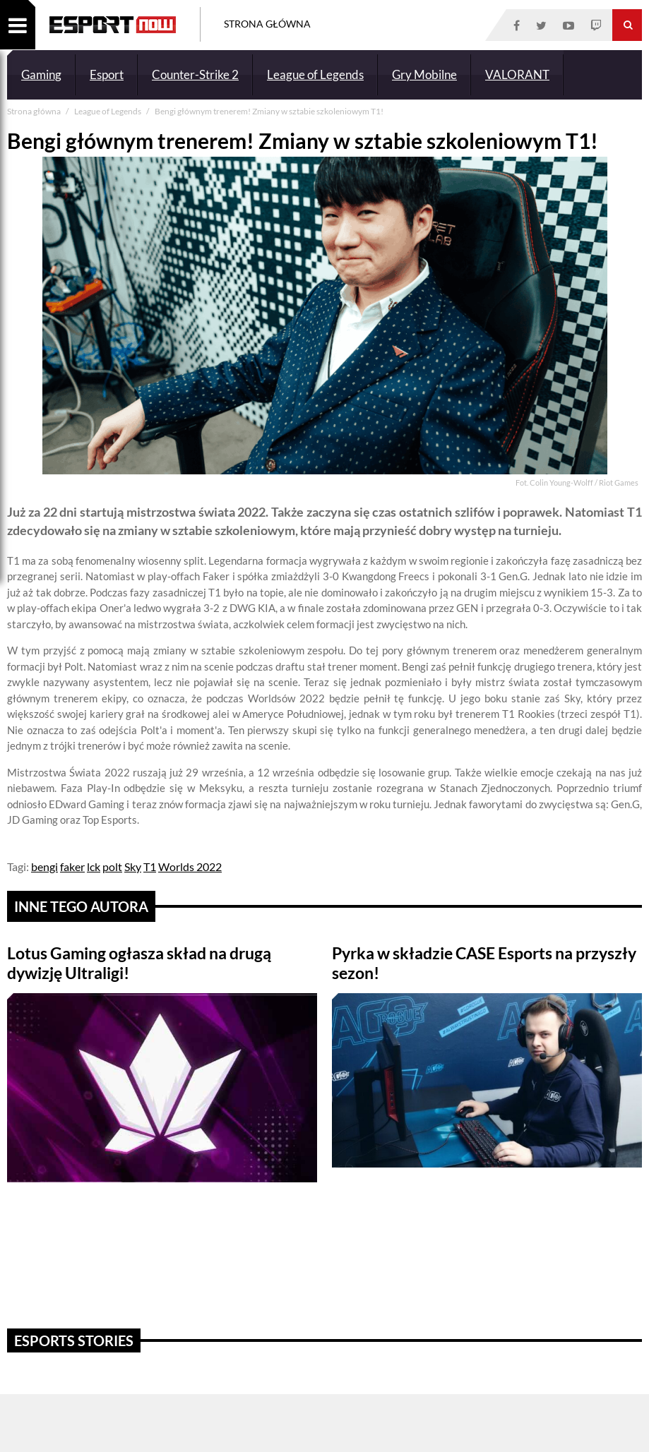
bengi (44, 866)
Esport (107, 74)
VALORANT (517, 74)
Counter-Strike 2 (195, 74)
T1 (149, 866)
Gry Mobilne (424, 74)
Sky (132, 866)
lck (93, 866)
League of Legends (315, 74)
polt (112, 866)
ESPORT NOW (112, 24)
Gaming (41, 74)
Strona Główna (267, 24)
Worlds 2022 (190, 866)
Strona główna (34, 111)
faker (72, 866)
